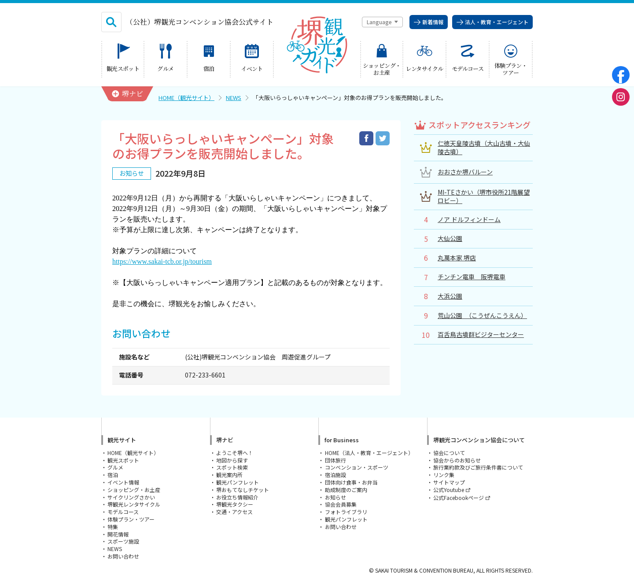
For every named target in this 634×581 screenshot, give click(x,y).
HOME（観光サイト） (186, 97)
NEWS (233, 97)
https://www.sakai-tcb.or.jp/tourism (162, 261)
